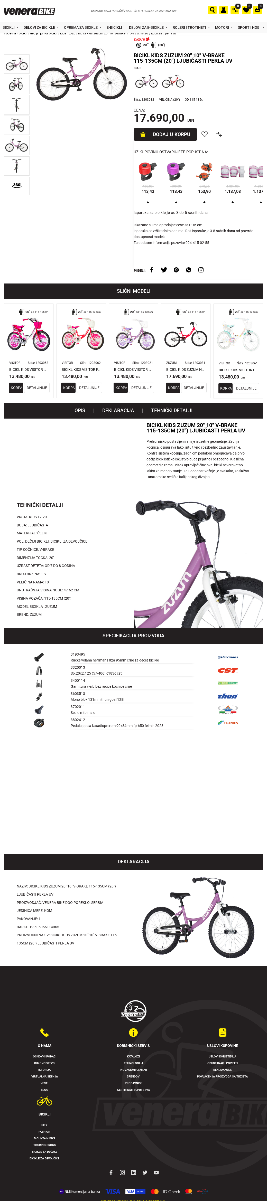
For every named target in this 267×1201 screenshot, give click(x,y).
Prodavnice (133, 1083)
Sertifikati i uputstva (133, 1090)
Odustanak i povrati (222, 1063)
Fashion (44, 1132)
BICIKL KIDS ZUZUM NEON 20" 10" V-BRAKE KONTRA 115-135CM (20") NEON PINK (185, 369)
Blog (44, 1090)
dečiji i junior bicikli (43, 33)
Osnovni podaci (44, 1056)
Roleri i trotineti (190, 27)
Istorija (44, 1070)
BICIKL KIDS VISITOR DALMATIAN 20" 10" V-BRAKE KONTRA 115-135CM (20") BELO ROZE (28, 369)
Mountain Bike (44, 1138)
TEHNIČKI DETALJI (171, 411)
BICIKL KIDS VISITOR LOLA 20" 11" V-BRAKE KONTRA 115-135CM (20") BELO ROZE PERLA (238, 370)
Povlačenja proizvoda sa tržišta (222, 1076)
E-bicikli (115, 27)
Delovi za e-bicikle (146, 27)
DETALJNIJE (42, 388)
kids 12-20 (67, 33)
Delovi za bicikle (40, 27)
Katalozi (133, 1056)
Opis (80, 411)
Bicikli (9, 27)
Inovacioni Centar (133, 1070)
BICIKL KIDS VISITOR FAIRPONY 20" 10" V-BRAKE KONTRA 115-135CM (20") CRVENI (81, 369)
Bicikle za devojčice (44, 1158)
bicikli (23, 33)
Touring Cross (44, 1145)
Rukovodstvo (44, 1063)
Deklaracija (118, 411)
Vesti (44, 1083)
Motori (222, 27)
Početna (10, 33)
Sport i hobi (249, 27)
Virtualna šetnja (44, 1076)
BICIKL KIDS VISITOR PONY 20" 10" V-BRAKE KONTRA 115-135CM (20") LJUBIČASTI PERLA (133, 369)
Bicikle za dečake (44, 1152)
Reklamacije (222, 1070)
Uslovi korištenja (222, 1056)
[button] (17, 64)
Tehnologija (133, 1063)
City (44, 1125)
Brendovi (133, 1076)
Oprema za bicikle (81, 27)
